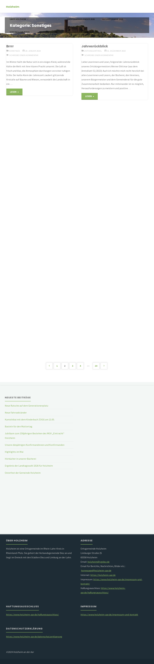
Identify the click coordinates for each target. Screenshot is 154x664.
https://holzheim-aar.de (103, 575)
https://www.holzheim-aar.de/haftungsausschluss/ (32, 614)
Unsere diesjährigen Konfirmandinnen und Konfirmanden (34, 444)
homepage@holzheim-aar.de (96, 570)
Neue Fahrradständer (16, 412)
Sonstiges (14, 50)
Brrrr (10, 46)
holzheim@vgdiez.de (98, 561)
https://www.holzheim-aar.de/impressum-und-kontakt (109, 614)
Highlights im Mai (14, 451)
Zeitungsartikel (93, 50)
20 (96, 365)
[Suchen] (56, 32)
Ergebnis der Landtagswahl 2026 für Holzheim (29, 465)
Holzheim (12, 6)
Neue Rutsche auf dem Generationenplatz (26, 405)
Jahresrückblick (94, 46)
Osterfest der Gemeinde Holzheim (23, 472)
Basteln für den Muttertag (18, 426)
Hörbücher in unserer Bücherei (20, 458)
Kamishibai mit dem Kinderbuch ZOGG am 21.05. (30, 419)
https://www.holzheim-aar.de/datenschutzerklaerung (34, 636)
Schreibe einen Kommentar (23, 55)
